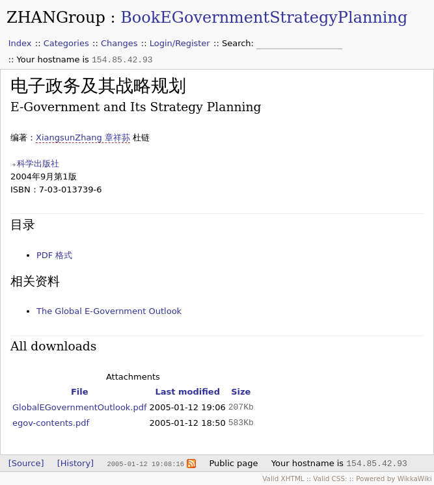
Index (20, 43)
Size (241, 392)
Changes (119, 43)
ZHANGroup (56, 17)
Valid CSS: (330, 478)
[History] (75, 463)
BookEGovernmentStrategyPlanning (263, 17)
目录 (22, 224)
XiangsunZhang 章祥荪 (83, 137)
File (79, 392)
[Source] (26, 463)
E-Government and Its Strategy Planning (135, 107)
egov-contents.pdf (50, 423)
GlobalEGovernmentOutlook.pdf (79, 407)
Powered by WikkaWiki (394, 478)
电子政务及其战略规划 (98, 85)
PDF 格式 (54, 255)
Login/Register (180, 43)
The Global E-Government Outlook (109, 311)
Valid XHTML (283, 478)
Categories (66, 43)
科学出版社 (38, 163)
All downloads (53, 346)
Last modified (187, 392)
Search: (239, 43)
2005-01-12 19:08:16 (145, 463)
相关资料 (35, 281)
